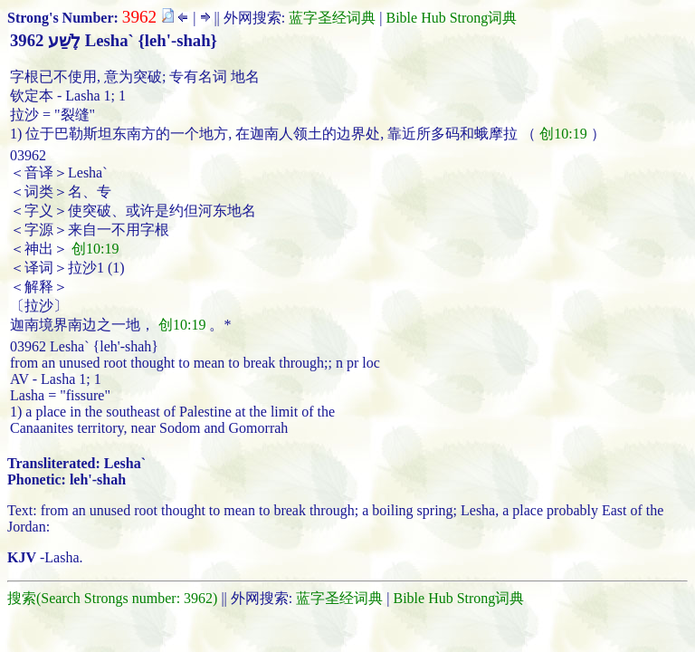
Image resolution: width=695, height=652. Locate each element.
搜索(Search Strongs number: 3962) (112, 598)
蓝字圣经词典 (332, 17)
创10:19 (562, 133)
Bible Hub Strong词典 (451, 17)
